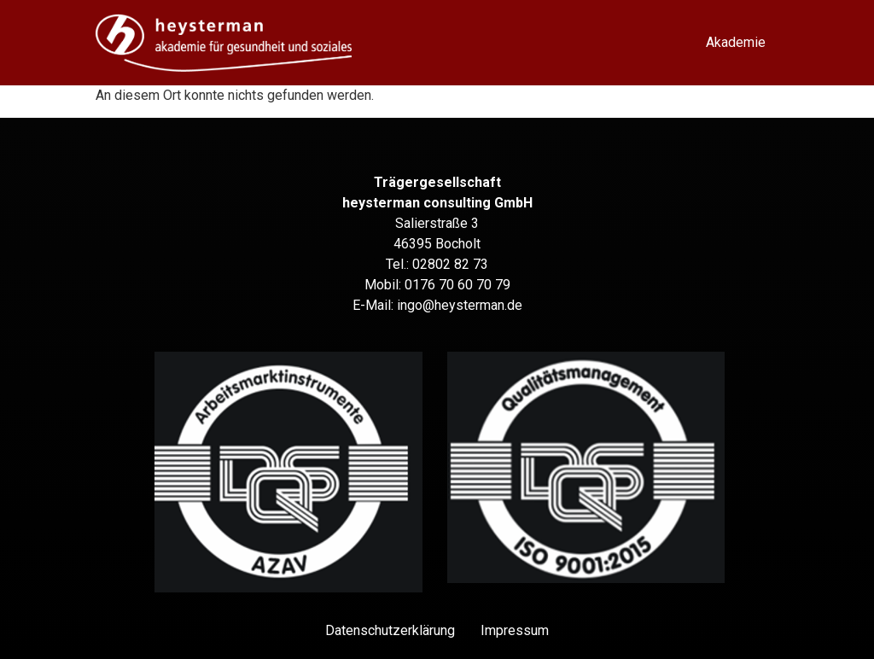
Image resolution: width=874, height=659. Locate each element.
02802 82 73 (450, 264)
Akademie (736, 42)
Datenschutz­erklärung (390, 630)
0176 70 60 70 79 (457, 285)
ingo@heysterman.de (459, 305)
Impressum (515, 630)
